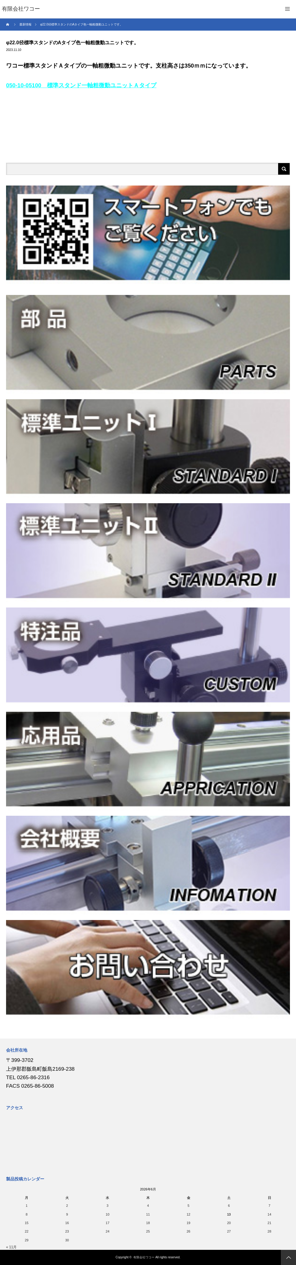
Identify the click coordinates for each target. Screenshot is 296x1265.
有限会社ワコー (144, 1257)
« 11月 (11, 1247)
